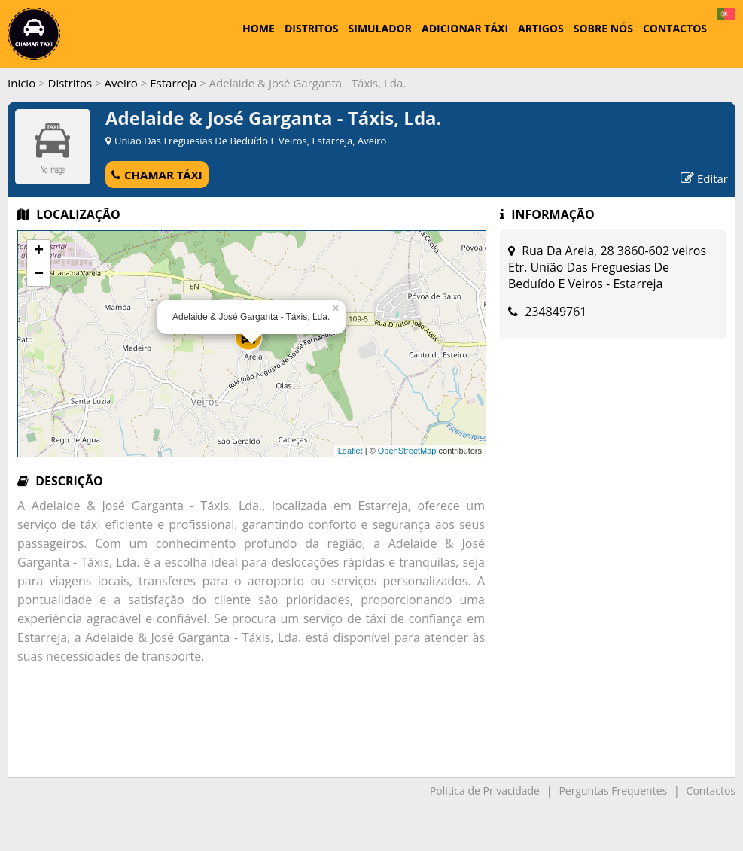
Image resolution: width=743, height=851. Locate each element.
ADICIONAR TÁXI (465, 28)
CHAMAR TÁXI (156, 174)
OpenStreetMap (407, 450)
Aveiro (121, 82)
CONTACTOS (675, 28)
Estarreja (173, 82)
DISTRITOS (312, 28)
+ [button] (39, 251)
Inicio (21, 82)
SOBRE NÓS (603, 28)
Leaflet (350, 450)
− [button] (39, 274)
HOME (258, 28)
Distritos (70, 82)
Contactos (711, 790)
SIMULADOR (380, 28)
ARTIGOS (541, 28)
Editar (704, 178)
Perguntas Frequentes (613, 790)
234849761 (555, 311)
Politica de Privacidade (485, 790)
